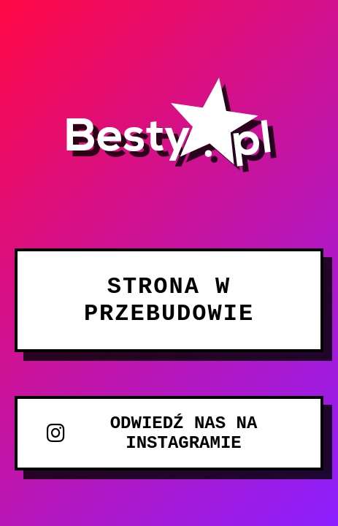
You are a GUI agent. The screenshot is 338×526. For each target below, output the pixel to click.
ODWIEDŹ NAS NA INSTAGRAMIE (152, 433)
